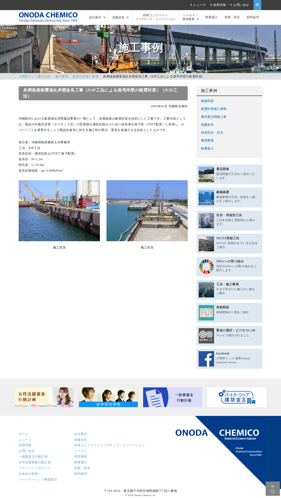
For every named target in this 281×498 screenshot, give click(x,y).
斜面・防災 (232, 17)
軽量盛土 (211, 17)
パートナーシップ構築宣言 (38, 479)
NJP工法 (28, 130)
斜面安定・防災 (212, 132)
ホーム (23, 434)
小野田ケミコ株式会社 (35, 76)
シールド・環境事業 (190, 17)
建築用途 (207, 101)
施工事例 (61, 76)
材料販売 (253, 17)
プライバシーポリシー (35, 468)
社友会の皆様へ (30, 473)
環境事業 (207, 140)
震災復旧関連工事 (214, 117)
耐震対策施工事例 (85, 76)
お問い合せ (241, 5)
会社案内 (95, 17)
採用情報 (219, 5)
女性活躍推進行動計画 (35, 462)
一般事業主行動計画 (33, 456)
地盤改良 (118, 17)
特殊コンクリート (155, 17)
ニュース (199, 5)
